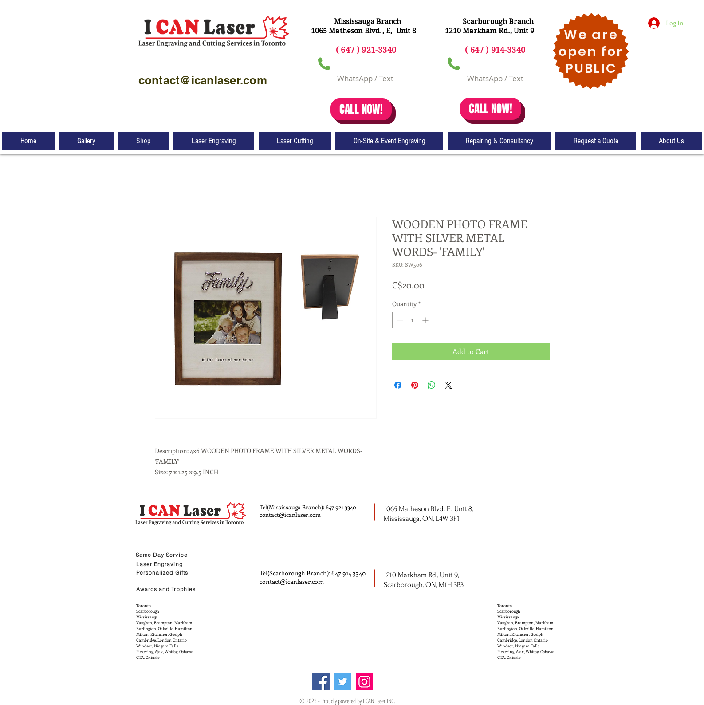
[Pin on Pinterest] (414, 385)
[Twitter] (342, 681)
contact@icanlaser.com (290, 514)
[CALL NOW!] (361, 109)
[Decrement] (399, 320)
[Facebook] (321, 681)
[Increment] (426, 320)
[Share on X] (448, 385)
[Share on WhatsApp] (431, 385)
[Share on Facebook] (398, 385)
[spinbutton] (413, 320)
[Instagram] (364, 681)
